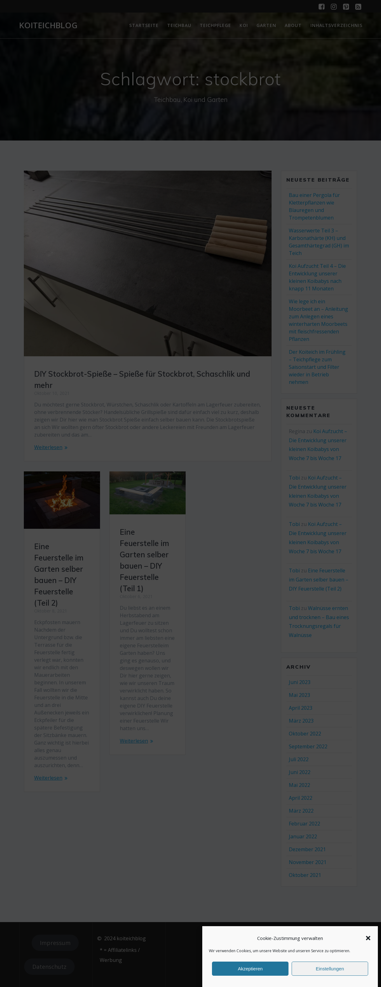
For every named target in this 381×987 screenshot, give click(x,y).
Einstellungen (330, 968)
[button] (368, 938)
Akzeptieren (250, 968)
